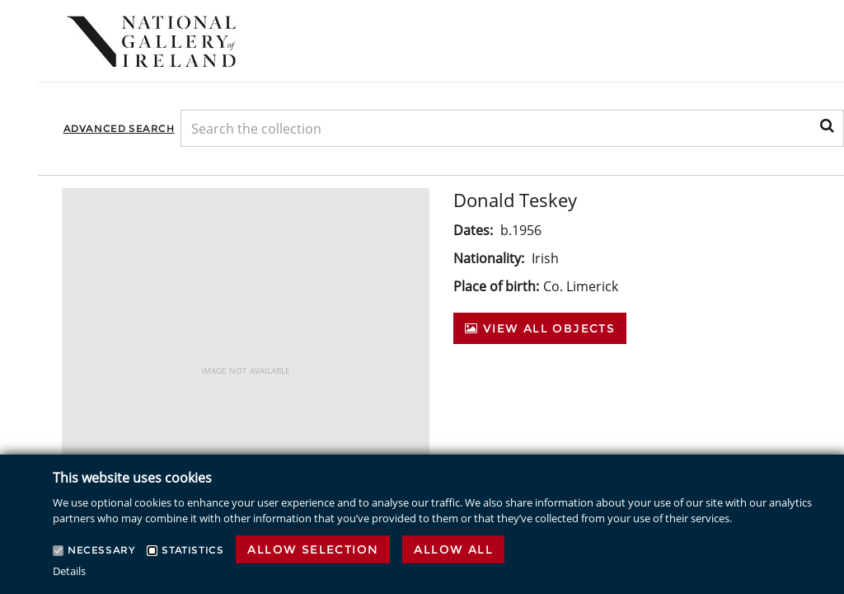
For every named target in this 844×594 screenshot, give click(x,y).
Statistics (192, 550)
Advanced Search (119, 128)
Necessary (101, 550)
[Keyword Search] (512, 128)
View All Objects (540, 328)
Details (69, 570)
